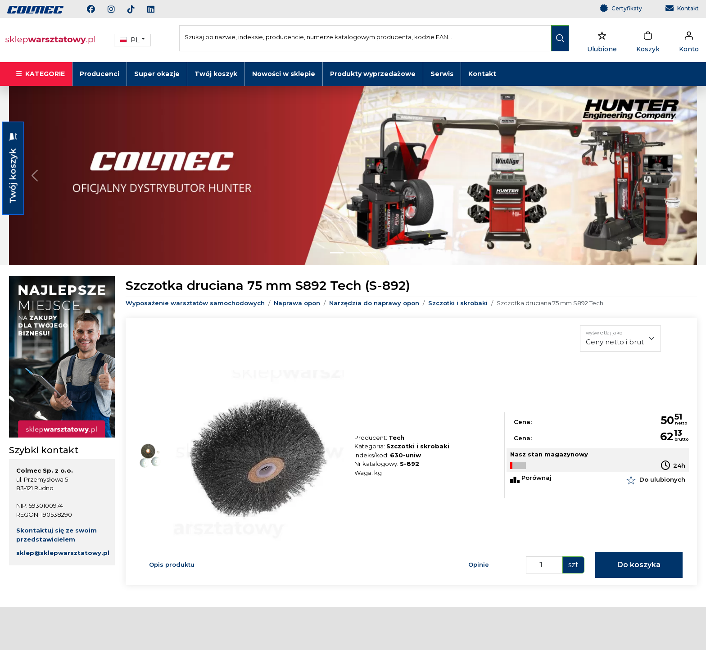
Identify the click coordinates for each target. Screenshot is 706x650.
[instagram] (117, 10)
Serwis (441, 74)
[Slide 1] (353, 253)
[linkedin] (156, 10)
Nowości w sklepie (283, 74)
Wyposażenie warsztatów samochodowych (195, 303)
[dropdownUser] (689, 40)
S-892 (409, 463)
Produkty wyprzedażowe (373, 74)
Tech (396, 437)
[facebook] (96, 10)
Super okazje (157, 74)
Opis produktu (172, 564)
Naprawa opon (297, 303)
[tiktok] (136, 10)
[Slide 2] (369, 253)
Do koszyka (639, 564)
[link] (35, 9)
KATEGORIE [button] (40, 74)
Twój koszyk (216, 74)
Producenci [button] (99, 74)
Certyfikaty (626, 8)
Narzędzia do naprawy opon (374, 303)
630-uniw (405, 455)
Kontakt (688, 8)
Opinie (478, 564)
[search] (560, 38)
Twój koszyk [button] (13, 168)
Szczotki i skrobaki (458, 303)
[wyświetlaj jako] (620, 338)
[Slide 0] (337, 253)
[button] (132, 40)
